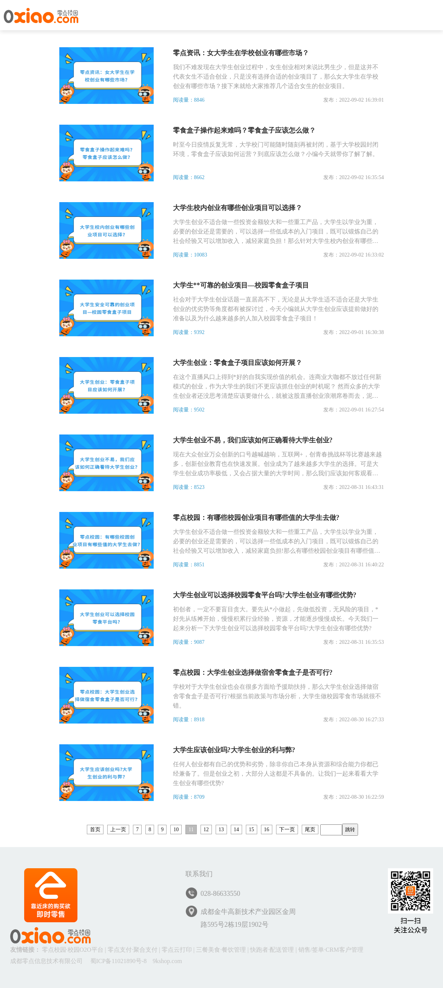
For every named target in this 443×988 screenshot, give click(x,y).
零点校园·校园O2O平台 (72, 949)
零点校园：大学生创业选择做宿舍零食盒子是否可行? (253, 672)
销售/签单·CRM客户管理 (330, 949)
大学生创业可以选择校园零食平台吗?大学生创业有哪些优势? (265, 595)
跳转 (350, 829)
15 (251, 829)
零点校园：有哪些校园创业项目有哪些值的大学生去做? (256, 517)
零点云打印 (177, 949)
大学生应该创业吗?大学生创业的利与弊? (234, 750)
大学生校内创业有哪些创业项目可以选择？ (237, 208)
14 (236, 829)
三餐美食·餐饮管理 (221, 949)
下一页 (287, 829)
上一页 (118, 829)
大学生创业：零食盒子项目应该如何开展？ (237, 362)
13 (221, 829)
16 (266, 829)
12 (206, 829)
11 (190, 829)
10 (176, 829)
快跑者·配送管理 (272, 949)
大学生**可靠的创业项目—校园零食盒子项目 (241, 285)
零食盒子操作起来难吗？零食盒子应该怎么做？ (244, 130)
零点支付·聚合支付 (132, 949)
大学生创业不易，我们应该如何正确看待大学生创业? (253, 440)
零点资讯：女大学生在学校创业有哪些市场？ (241, 53)
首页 (95, 829)
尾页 (310, 829)
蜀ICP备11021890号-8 (118, 961)
